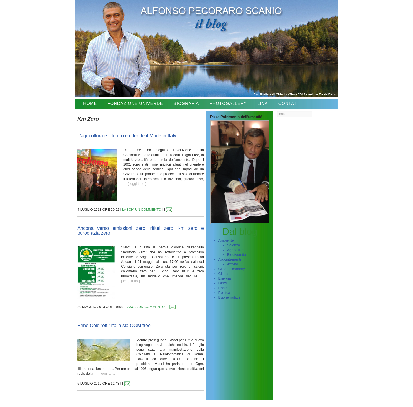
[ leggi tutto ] (137, 184)
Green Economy (231, 269)
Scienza (233, 245)
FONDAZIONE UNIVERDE (135, 103)
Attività (232, 264)
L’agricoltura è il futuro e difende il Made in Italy (126, 135)
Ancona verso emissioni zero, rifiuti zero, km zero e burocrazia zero (140, 231)
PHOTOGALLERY (228, 103)
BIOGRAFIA (186, 103)
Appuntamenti (229, 259)
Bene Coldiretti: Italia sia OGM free (114, 325)
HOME (90, 103)
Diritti (222, 283)
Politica (224, 292)
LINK (262, 103)
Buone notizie (229, 297)
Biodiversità (236, 255)
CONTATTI (289, 103)
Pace (222, 288)
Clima (223, 274)
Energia (224, 278)
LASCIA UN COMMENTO (141, 209)
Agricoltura (236, 250)
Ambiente (226, 240)
